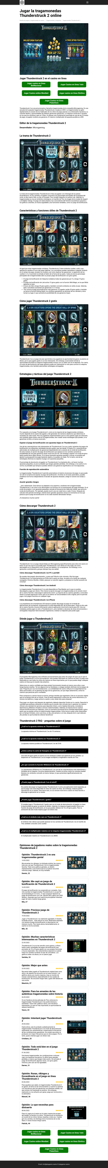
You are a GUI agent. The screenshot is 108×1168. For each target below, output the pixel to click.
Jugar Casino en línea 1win (71, 84)
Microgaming (39, 127)
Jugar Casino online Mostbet (36, 93)
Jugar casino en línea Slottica (72, 93)
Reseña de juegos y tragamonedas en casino (32, 20)
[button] (87, 2)
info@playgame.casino (50, 1164)
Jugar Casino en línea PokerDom (54, 101)
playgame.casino (64, 1164)
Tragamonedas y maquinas (53, 20)
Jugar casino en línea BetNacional (36, 84)
